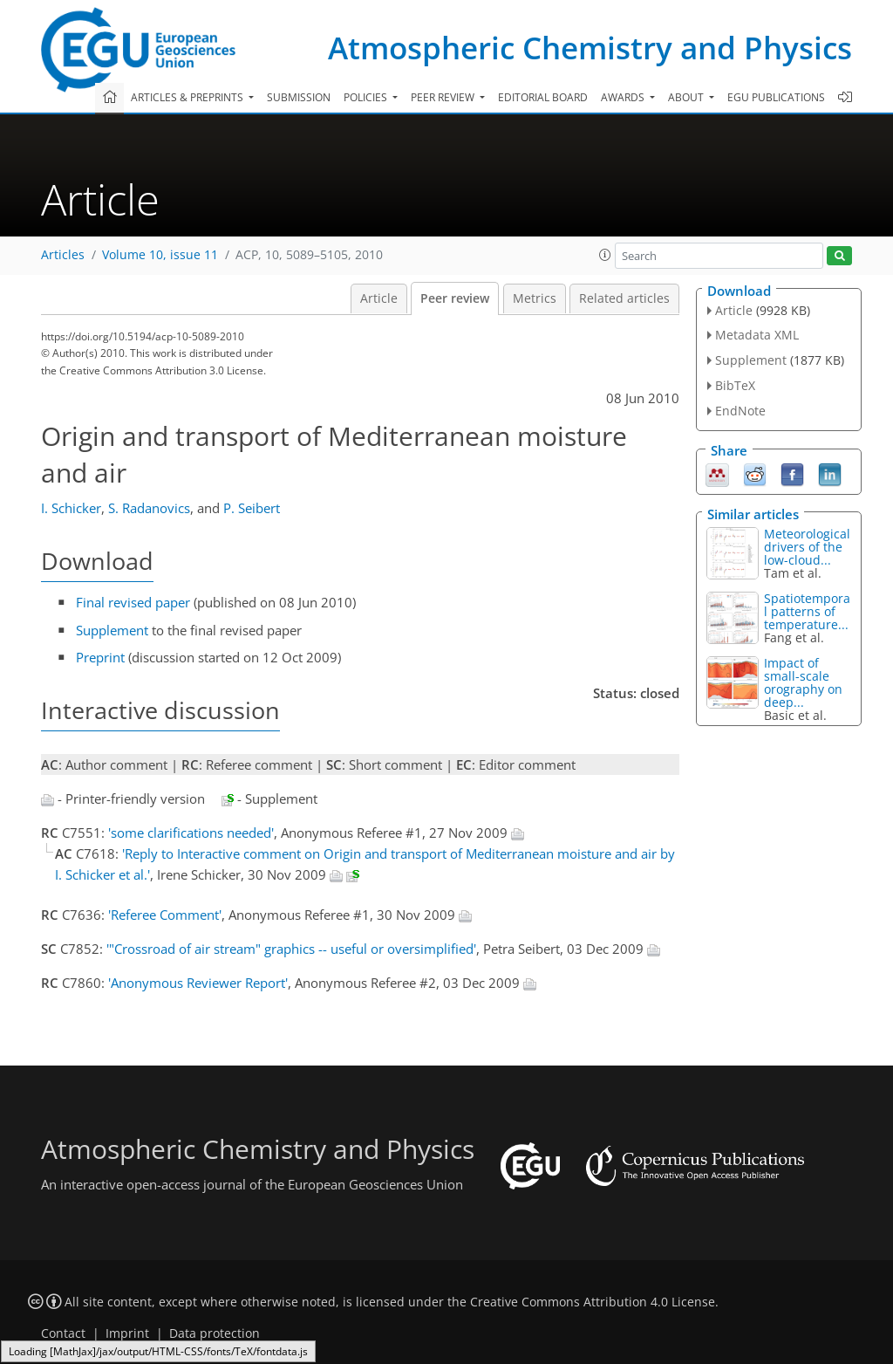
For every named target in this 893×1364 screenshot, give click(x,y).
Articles (63, 255)
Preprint (100, 657)
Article (379, 298)
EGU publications (776, 97)
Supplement (112, 630)
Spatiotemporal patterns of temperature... (807, 611)
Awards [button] (624, 97)
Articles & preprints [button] (188, 97)
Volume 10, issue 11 (160, 255)
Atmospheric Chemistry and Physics (590, 47)
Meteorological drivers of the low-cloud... (807, 546)
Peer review (454, 298)
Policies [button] (367, 97)
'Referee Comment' (165, 914)
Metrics (534, 298)
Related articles (624, 298)
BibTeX (735, 385)
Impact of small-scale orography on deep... (803, 682)
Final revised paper (133, 602)
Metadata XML (757, 334)
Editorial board (543, 97)
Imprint (127, 1333)
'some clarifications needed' (191, 832)
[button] (605, 255)
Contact (63, 1333)
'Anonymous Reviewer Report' (198, 982)
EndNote (740, 410)
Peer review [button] (444, 97)
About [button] (687, 97)
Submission (299, 97)
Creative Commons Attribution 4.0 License (592, 1302)
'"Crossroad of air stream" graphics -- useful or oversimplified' (291, 948)
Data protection (214, 1333)
